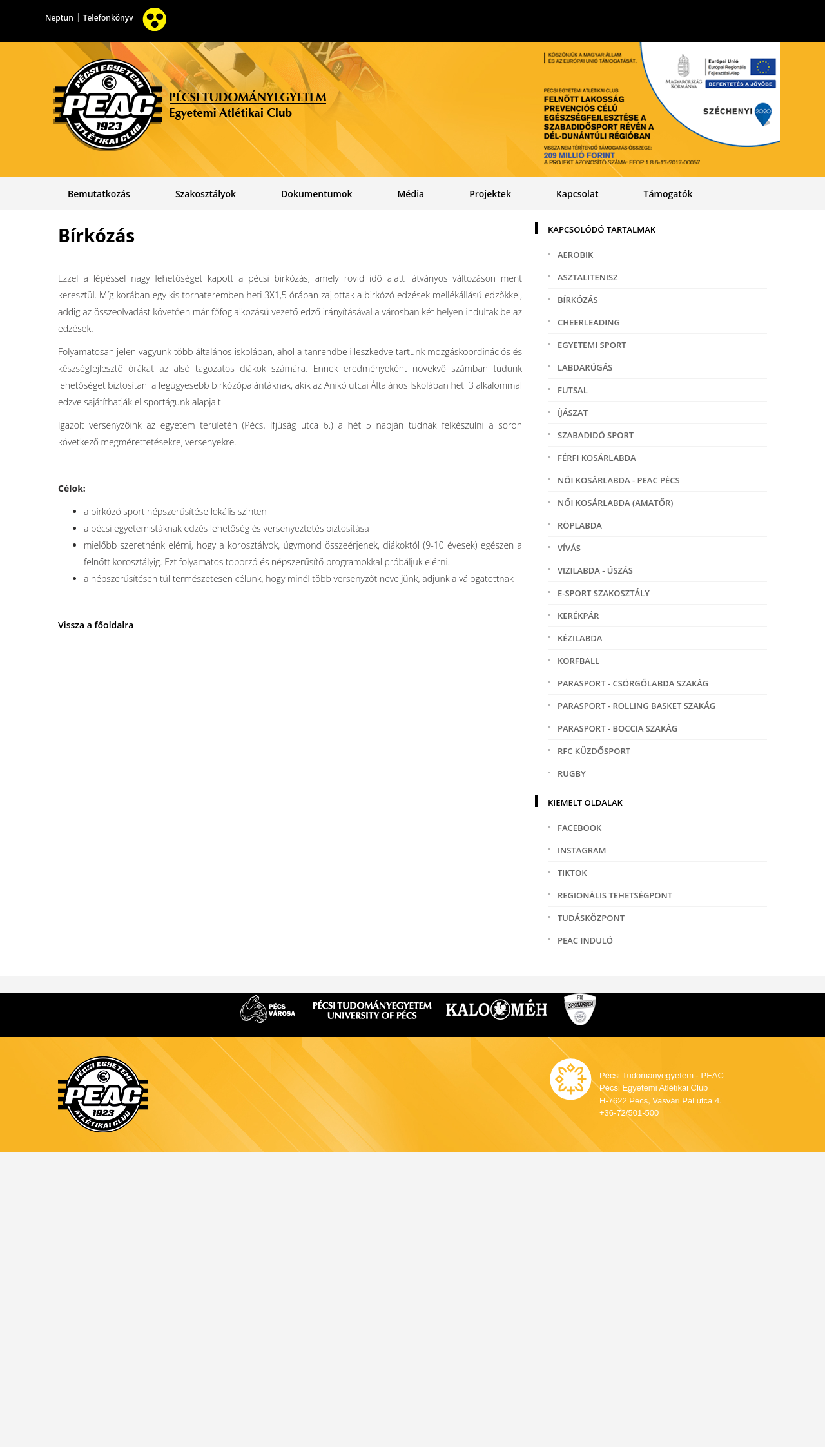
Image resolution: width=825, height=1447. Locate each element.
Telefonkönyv (108, 17)
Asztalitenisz (588, 277)
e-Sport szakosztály (604, 593)
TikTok (572, 873)
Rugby (572, 773)
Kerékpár (578, 615)
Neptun (59, 17)
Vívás (569, 548)
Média (410, 194)
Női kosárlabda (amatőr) (615, 503)
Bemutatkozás (99, 194)
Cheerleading (589, 322)
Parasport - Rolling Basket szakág (636, 706)
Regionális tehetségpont (615, 895)
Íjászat (573, 412)
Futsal (573, 390)
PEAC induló (585, 940)
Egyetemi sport (592, 345)
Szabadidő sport (596, 435)
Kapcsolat (577, 194)
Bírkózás (578, 300)
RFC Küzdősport (594, 751)
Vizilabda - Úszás (595, 570)
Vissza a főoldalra (95, 625)
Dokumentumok (316, 194)
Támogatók (668, 194)
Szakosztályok (205, 194)
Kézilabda (580, 638)
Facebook (579, 827)
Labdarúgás (585, 367)
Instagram (582, 850)
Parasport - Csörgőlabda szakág (633, 683)
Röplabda (580, 525)
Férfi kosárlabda (597, 457)
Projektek (490, 194)
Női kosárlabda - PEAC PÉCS (619, 480)
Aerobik (575, 254)
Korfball (578, 660)
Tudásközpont (591, 918)
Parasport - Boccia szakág (617, 728)
